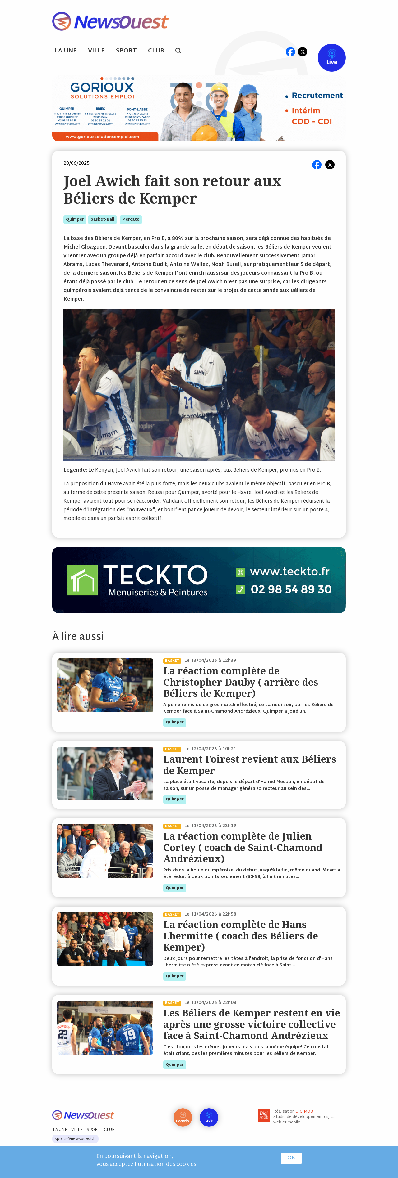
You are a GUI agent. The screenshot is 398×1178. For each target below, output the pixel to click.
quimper (75, 219)
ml (278, 51)
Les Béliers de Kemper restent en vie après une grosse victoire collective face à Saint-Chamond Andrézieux (251, 1024)
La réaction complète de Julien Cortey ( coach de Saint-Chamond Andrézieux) (242, 847)
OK (291, 1158)
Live (325, 51)
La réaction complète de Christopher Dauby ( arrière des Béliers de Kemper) (240, 682)
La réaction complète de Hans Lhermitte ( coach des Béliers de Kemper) (240, 935)
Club (156, 51)
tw (302, 51)
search (181, 51)
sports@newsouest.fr (75, 1139)
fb (290, 51)
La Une (66, 51)
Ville (96, 51)
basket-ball (102, 219)
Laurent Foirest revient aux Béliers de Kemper (249, 765)
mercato (131, 219)
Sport (126, 51)
